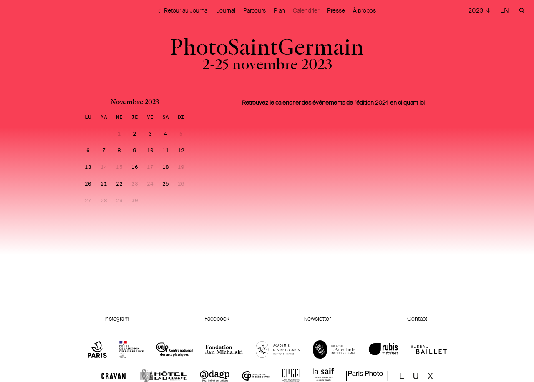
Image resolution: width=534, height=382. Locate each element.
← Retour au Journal (183, 10)
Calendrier (306, 10)
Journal (226, 10)
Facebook (216, 318)
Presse (336, 10)
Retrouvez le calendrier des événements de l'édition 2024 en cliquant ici (333, 102)
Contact (417, 318)
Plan (279, 10)
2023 (476, 10)
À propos (364, 10)
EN (504, 10)
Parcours (254, 10)
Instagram (116, 318)
